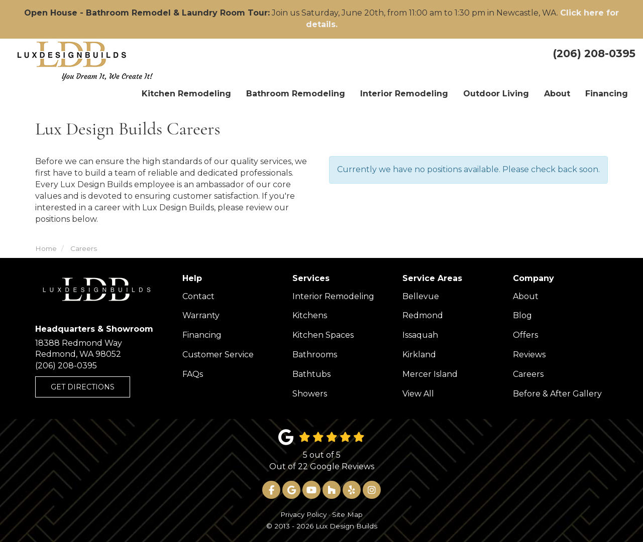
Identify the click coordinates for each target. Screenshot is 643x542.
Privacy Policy (303, 514)
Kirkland (419, 354)
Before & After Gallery (557, 393)
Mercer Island (430, 374)
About (526, 296)
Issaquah (420, 335)
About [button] (557, 93)
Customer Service (218, 354)
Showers (309, 393)
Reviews (529, 354)
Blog (522, 315)
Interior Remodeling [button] (404, 93)
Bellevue (420, 296)
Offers (525, 335)
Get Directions (83, 386)
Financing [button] (606, 93)
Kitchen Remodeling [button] (186, 93)
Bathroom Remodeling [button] (295, 93)
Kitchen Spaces (323, 335)
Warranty (201, 315)
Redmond (422, 315)
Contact (198, 296)
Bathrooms (314, 354)
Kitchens (309, 315)
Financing (202, 335)
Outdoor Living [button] (496, 93)
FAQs (192, 374)
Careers (528, 374)
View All (418, 393)
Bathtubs (311, 374)
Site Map (347, 514)
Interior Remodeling (333, 296)
